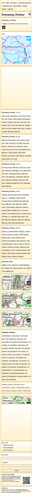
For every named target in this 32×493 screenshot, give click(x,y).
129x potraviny (16, 335)
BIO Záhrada (23, 149)
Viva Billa (28, 155)
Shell (3, 186)
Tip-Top (13, 250)
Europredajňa (6, 250)
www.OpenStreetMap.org (22, 489)
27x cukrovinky (16, 354)
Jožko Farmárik (20, 198)
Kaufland (4, 125)
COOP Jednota (17, 119)
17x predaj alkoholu (18, 370)
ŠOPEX (24, 204)
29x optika (18, 348)
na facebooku (13, 476)
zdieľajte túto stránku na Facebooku (11, 477)
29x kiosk (11, 348)
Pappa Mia (26, 183)
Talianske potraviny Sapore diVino (12, 194)
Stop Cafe (17, 122)
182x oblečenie (6, 335)
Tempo (10, 119)
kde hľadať (5, 455)
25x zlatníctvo (11, 357)
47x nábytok (13, 342)
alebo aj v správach (8, 450)
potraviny (10, 9)
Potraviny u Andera (12, 234)
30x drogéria (21, 345)
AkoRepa (15, 180)
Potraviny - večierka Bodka (10, 231)
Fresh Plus (12, 143)
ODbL (20, 491)
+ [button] (4, 69)
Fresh (15, 159)
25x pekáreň (19, 357)
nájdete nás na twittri (8, 445)
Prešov (25, 6)
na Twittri (17, 477)
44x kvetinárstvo (23, 342)
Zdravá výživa (6, 159)
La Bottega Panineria (15, 173)
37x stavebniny (12, 345)
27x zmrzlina (22, 351)
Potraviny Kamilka (21, 253)
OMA (7, 2)
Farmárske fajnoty (7, 244)
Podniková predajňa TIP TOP (14, 183)
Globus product (6, 237)
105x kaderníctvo (11, 339)
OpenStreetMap (13, 106)
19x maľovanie (11, 367)
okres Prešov (17, 6)
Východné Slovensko (24, 2)
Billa (19, 128)
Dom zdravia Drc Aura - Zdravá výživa (19, 213)
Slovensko (14, 2)
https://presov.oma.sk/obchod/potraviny (10, 107)
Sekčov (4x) (8, 268)
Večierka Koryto (24, 247)
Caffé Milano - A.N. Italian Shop (21, 170)
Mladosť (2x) (10, 271)
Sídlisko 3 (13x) (6, 265)
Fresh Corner (6, 116)
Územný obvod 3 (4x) (19, 268)
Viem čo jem (8, 167)
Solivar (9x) (15, 265)
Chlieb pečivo (11, 253)
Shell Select (14, 116)
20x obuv (15, 364)
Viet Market (19, 177)
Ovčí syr (15, 244)
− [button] (4, 72)
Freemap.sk (22, 106)
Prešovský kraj (7, 6)
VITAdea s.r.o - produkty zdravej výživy (13, 216)
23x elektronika (13, 360)
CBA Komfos (12, 140)
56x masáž (20, 339)
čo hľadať (4, 462)
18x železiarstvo (21, 367)
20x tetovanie (23, 364)
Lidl (6, 119)
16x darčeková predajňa (17, 373)
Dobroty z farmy (20, 237)
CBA (28, 122)
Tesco (23, 128)
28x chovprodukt (12, 351)
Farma (4, 180)
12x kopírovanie (11, 379)
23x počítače (23, 360)
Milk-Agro (21, 125)
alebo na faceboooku (8, 447)
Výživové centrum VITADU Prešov (12, 201)
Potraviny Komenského (9, 241)
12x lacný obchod (22, 376)
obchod (4, 9)
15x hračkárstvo (11, 376)
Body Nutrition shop (18, 223)
